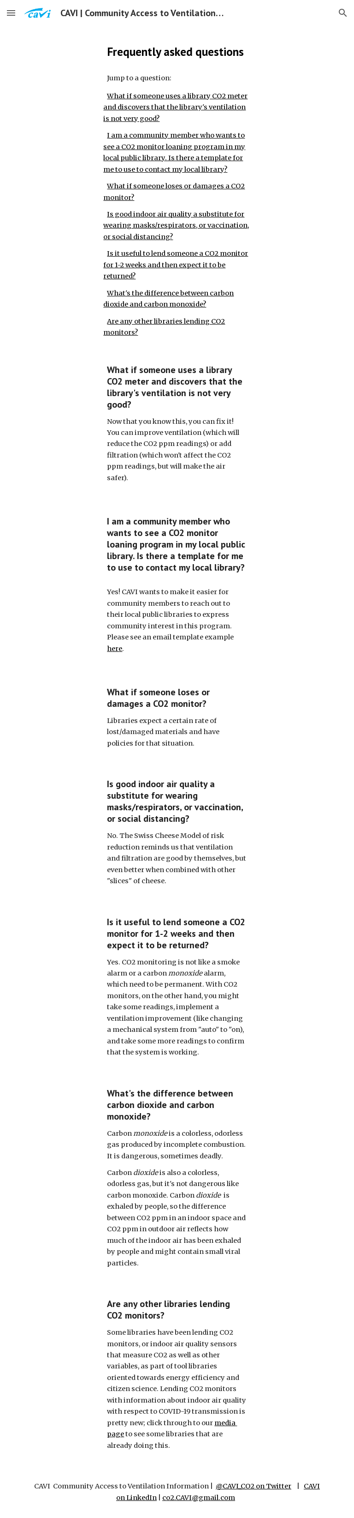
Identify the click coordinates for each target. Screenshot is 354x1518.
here (114, 649)
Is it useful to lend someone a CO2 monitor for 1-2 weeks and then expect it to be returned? (175, 264)
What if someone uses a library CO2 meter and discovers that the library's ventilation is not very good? (175, 107)
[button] (11, 12)
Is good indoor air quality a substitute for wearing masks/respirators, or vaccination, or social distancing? (176, 225)
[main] (176, 51)
